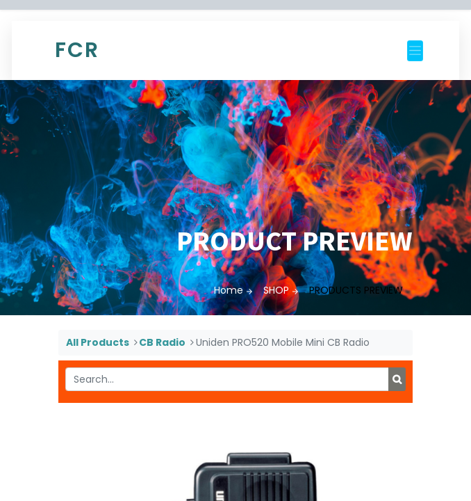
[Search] (397, 379)
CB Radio (162, 342)
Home (228, 290)
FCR (77, 50)
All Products (97, 342)
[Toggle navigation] (415, 50)
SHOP (276, 290)
